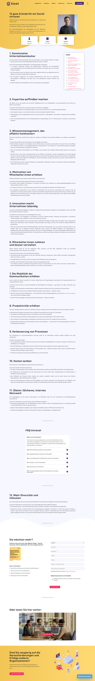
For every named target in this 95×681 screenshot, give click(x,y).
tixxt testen (79, 3)
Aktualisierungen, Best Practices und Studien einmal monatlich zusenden (67, 579)
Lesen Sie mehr (47, 634)
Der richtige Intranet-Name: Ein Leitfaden (47, 618)
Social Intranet (24, 31)
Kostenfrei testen (84, 676)
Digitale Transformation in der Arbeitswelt (61, 575)
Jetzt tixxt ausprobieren (16, 673)
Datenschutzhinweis (70, 571)
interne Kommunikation (69, 293)
